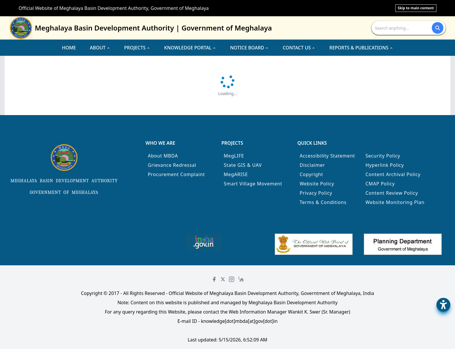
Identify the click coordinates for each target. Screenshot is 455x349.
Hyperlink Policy (384, 165)
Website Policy (317, 183)
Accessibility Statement (327, 156)
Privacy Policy (316, 193)
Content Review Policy (391, 193)
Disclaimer (312, 165)
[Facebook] (214, 279)
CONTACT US (299, 47)
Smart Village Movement (253, 183)
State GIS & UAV (243, 165)
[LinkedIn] (241, 279)
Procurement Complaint (176, 174)
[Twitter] (223, 279)
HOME (69, 47)
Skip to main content (416, 8)
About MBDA (163, 156)
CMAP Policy (380, 183)
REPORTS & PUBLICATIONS (361, 47)
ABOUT (100, 47)
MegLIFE (234, 156)
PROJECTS (137, 47)
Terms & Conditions (323, 202)
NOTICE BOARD (249, 47)
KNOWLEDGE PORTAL (190, 47)
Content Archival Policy (392, 174)
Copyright (311, 174)
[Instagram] (231, 279)
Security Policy (382, 156)
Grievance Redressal (172, 165)
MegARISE (236, 174)
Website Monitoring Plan (395, 202)
